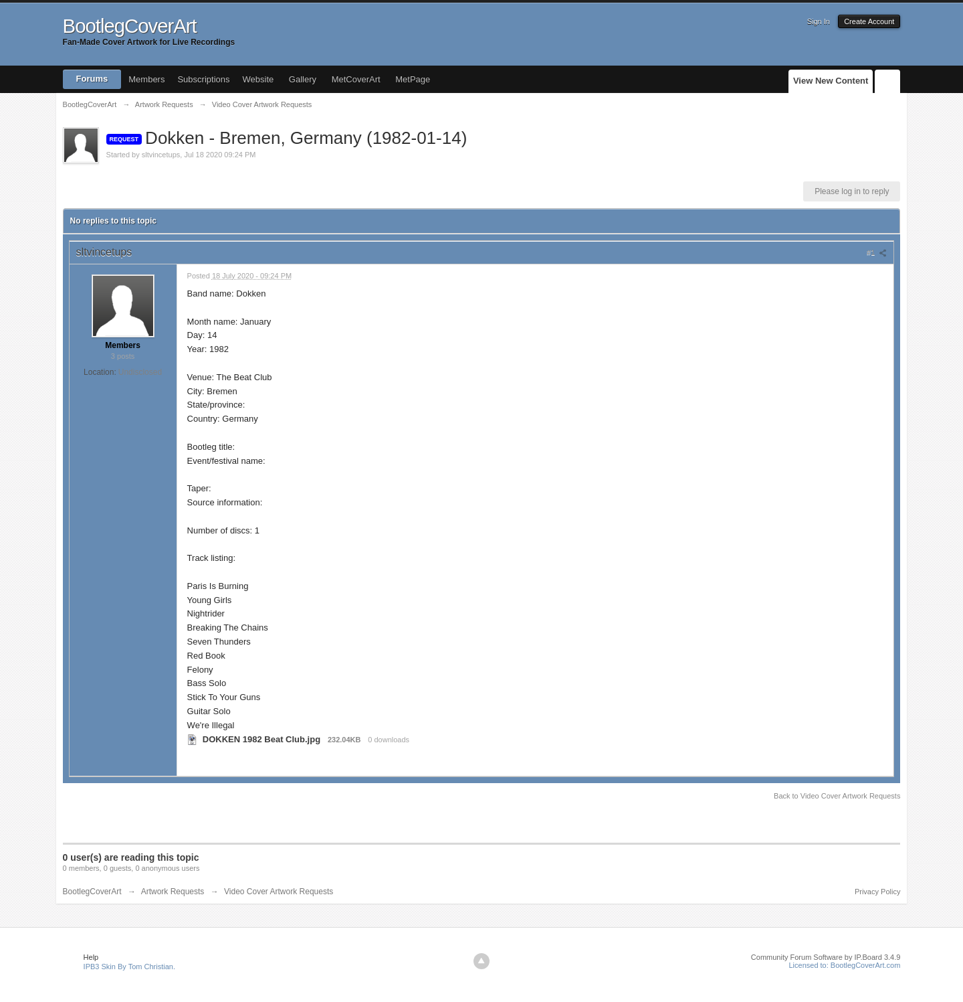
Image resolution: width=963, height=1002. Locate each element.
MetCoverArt (356, 79)
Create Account (869, 21)
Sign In (818, 21)
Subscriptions (203, 79)
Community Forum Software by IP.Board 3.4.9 (826, 957)
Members (146, 79)
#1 (877, 252)
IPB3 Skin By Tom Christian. (129, 967)
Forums (92, 79)
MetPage (412, 79)
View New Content (830, 81)
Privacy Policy (877, 892)
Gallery (302, 79)
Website (258, 79)
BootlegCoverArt (92, 891)
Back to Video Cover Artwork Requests (837, 796)
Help (91, 957)
